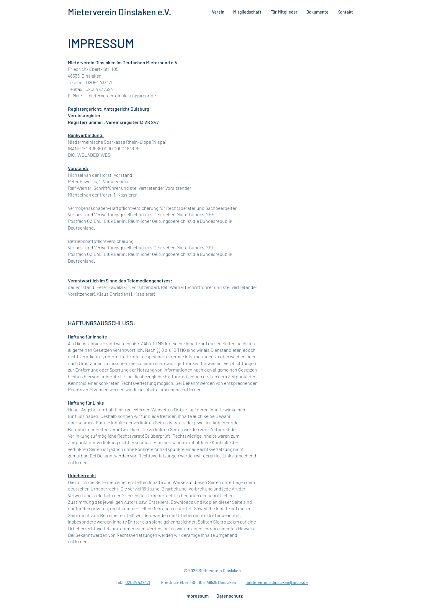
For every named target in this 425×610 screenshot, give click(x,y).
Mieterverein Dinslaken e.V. (119, 11)
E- (70, 95)
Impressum (197, 595)
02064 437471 (137, 582)
